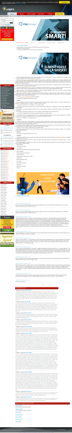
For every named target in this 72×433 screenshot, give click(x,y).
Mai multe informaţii (26, 3)
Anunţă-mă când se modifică (22, 42)
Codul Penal (4, 100)
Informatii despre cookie (18, 430)
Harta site (5, 430)
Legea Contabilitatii (5, 90)
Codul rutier (4, 105)
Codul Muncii (4, 98)
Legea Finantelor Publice (6, 93)
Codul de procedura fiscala (7, 88)
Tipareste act (61, 42)
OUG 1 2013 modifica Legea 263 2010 (7, 127)
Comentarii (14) (42, 42)
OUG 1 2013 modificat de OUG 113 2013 (7, 142)
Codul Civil (4, 97)
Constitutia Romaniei (6, 103)
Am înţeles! (64, 2)
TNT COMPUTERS (60, 429)
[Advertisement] (7, 62)
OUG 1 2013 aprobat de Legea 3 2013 (6, 146)
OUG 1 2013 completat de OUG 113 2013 (7, 140)
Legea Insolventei (5, 95)
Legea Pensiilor (5, 92)
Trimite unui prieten (52, 42)
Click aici (8, 25)
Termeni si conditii (10, 430)
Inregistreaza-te (8, 24)
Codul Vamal (4, 102)
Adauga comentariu (66, 195)
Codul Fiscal (4, 87)
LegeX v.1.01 (54, 429)
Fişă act (33, 42)
